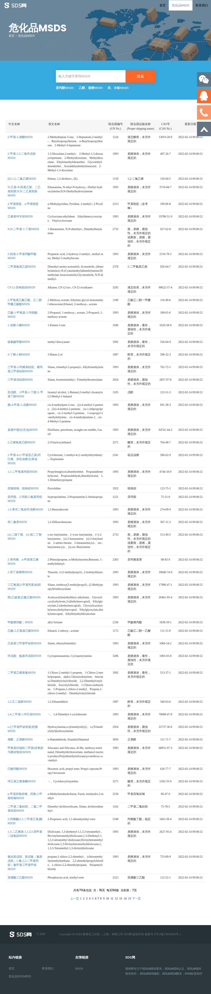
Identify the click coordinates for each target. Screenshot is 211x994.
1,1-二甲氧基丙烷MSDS (22, 471)
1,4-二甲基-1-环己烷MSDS (24, 714)
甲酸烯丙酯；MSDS (20, 622)
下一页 (136, 898)
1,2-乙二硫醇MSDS (20, 701)
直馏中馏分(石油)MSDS (23, 429)
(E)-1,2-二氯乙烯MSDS (22, 178)
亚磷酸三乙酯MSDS (20, 877)
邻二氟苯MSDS (17, 522)
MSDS (79, 968)
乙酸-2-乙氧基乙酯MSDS (23, 630)
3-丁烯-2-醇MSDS (19, 354)
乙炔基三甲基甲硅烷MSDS (24, 643)
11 (111, 898)
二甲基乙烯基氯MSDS (22, 672)
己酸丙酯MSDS (17, 768)
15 (129, 898)
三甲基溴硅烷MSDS (20, 379)
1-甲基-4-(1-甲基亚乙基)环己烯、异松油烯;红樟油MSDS (24, 459)
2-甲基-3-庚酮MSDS (20, 137)
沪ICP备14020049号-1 (167, 934)
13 (120, 898)
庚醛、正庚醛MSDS (20, 739)
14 (125, 898)
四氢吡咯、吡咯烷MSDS (23, 488)
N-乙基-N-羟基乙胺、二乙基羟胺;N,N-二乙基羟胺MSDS (24, 191)
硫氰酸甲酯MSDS (19, 342)
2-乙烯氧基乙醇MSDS (21, 442)
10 (107, 898)
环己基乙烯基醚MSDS (22, 781)
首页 (162, 5)
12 (116, 898)
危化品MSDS (180, 5)
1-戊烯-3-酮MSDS (19, 325)
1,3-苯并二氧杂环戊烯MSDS (25, 509)
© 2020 (27, 934)
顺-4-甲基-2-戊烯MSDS (22, 404)
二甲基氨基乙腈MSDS (22, 266)
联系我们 (202, 5)
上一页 (74, 898)
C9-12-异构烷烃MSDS (21, 287)
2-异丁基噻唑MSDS (20, 572)
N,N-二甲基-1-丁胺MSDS (23, 229)
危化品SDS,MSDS (20, 976)
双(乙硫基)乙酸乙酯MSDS (24, 597)
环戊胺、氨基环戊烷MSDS (24, 656)
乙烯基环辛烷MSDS (20, 216)
